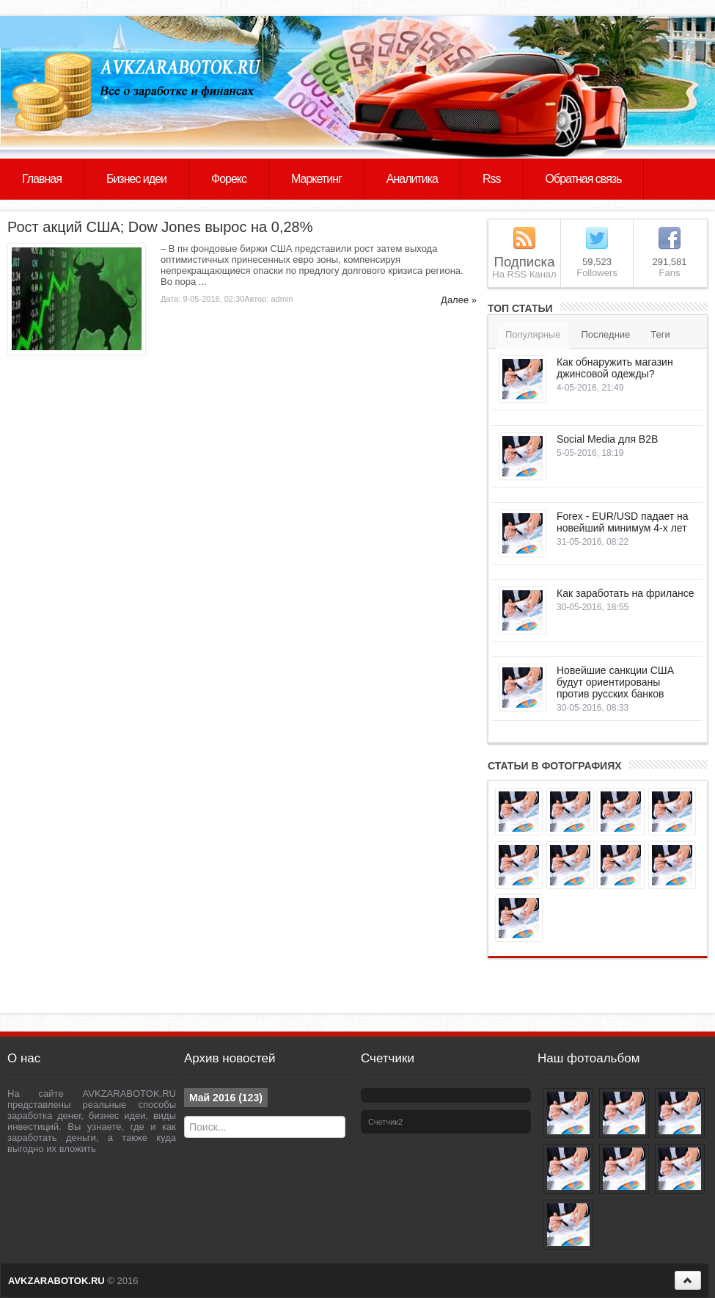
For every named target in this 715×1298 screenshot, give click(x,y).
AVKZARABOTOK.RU (56, 1280)
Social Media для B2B (607, 439)
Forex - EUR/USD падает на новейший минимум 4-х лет (623, 522)
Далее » (459, 299)
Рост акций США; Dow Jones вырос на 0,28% (159, 227)
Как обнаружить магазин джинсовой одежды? (615, 368)
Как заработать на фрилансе (625, 593)
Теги (660, 334)
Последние (605, 334)
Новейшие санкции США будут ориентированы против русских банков (615, 682)
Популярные (532, 334)
